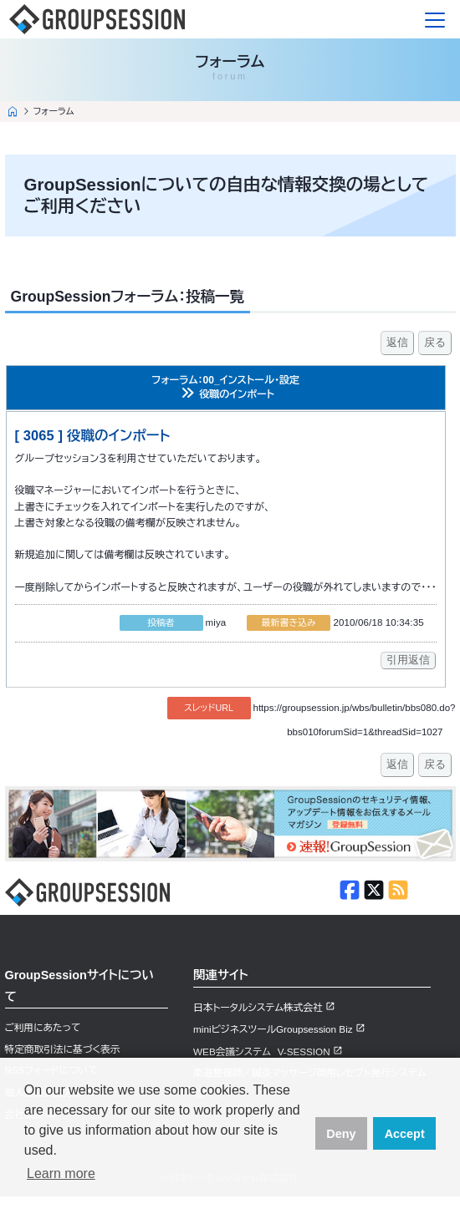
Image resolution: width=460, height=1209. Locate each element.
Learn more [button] (61, 1173)
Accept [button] (405, 1133)
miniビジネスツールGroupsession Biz (273, 1029)
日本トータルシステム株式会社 (258, 1007)
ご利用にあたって (43, 1027)
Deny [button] (340, 1133)
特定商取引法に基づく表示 (62, 1049)
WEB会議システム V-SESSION (261, 1051)
